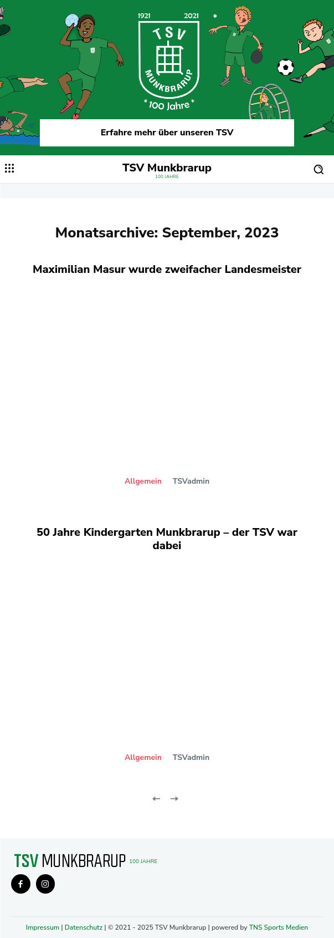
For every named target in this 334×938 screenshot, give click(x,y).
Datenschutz (83, 927)
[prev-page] (156, 798)
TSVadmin (191, 481)
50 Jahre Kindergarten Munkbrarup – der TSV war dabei (167, 539)
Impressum (42, 927)
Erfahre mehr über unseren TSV (167, 132)
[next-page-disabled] (174, 798)
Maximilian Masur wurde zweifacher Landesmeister (167, 269)
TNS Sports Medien (279, 927)
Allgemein (143, 481)
